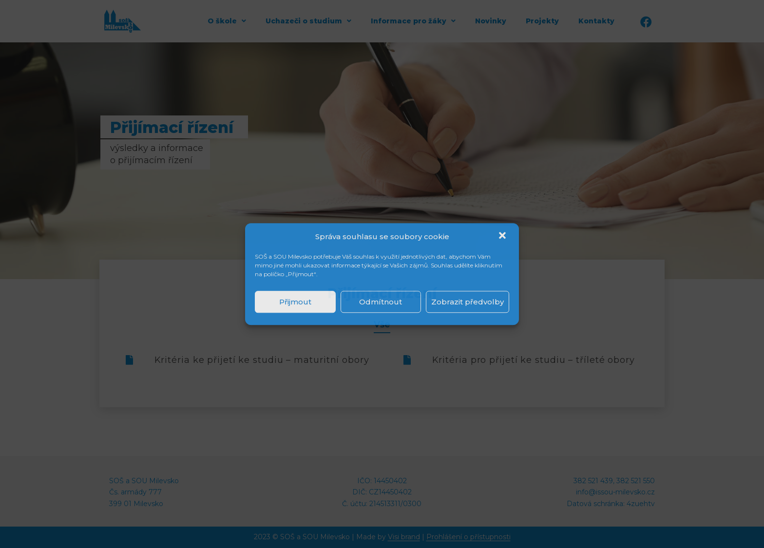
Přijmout (295, 301)
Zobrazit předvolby (467, 301)
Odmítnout (380, 301)
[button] (503, 237)
